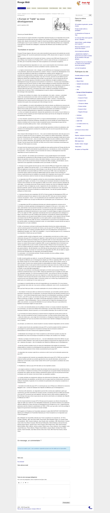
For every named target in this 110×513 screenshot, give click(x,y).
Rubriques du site (21, 8)
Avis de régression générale (82, 51)
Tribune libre (78, 146)
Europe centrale (82, 106)
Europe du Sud (82, 100)
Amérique (79, 115)
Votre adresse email (22, 465)
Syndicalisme (80, 118)
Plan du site (20, 508)
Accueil (19, 13)
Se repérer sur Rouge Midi (81, 149)
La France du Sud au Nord (81, 129)
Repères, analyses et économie (83, 135)
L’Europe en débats (83, 103)
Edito (60, 8)
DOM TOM (79, 120)
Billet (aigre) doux (79, 141)
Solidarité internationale (82, 83)
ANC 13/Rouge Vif (79, 138)
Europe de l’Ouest (82, 97)
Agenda (28, 8)
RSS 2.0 (39, 508)
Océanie (79, 126)
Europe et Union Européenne (44, 13)
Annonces (34, 8)
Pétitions (69, 8)
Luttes (76, 132)
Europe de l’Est (82, 95)
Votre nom (20, 457)
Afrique (78, 86)
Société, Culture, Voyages (81, 143)
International (33, 13)
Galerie (64, 8)
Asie (78, 89)
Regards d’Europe (82, 111)
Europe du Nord (82, 109)
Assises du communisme (42, 8)
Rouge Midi (23, 2)
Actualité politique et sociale (82, 75)
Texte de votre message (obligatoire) (27, 477)
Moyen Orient (80, 81)
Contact (34, 508)
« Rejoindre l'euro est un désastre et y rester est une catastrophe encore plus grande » (83, 63)
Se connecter (20, 461)
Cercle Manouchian (54, 8)
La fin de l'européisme (80, 68)
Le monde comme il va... (83, 123)
